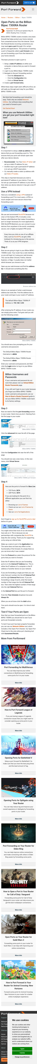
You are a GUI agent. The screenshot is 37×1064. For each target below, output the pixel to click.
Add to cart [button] (29, 3)
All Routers (5, 1039)
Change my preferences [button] (22, 1057)
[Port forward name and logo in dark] (13, 9)
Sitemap (4, 1030)
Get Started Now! (9, 108)
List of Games (23, 505)
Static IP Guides (12, 174)
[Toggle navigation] (33, 9)
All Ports (4, 1041)
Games (3, 1044)
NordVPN (22, 214)
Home (3, 17)
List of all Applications (22, 512)
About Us (4, 1052)
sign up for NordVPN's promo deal (23, 519)
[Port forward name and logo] (10, 2)
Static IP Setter (27, 162)
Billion (17, 17)
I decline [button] (22, 1053)
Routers (10, 17)
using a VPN (20, 195)
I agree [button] (22, 1049)
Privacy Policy (6, 1054)
